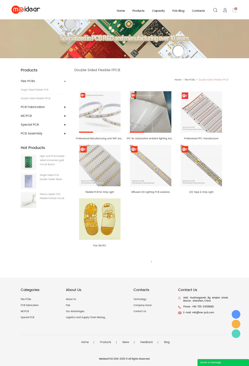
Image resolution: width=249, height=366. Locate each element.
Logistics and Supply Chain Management (89, 317)
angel (236, 324)
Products (105, 342)
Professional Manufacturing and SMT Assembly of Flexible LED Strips (113, 138)
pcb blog (178, 11)
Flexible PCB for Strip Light (99, 192)
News (125, 342)
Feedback (146, 342)
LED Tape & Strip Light (201, 192)
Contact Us (139, 311)
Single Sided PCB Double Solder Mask (51, 177)
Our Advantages (75, 311)
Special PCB (30, 124)
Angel (236, 333)
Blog (167, 342)
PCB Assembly (31, 133)
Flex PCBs (28, 81)
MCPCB (26, 115)
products (138, 11)
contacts (198, 11)
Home (178, 80)
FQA (68, 305)
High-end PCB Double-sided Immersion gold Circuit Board (53, 160)
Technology (139, 299)
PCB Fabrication (33, 107)
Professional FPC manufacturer (201, 138)
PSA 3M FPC (99, 246)
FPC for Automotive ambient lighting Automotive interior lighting (162, 138)
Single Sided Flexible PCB (34, 90)
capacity (158, 11)
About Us (71, 299)
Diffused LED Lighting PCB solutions (150, 192)
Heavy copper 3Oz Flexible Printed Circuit (52, 196)
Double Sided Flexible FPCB (35, 98)
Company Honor (142, 305)
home (121, 11)
